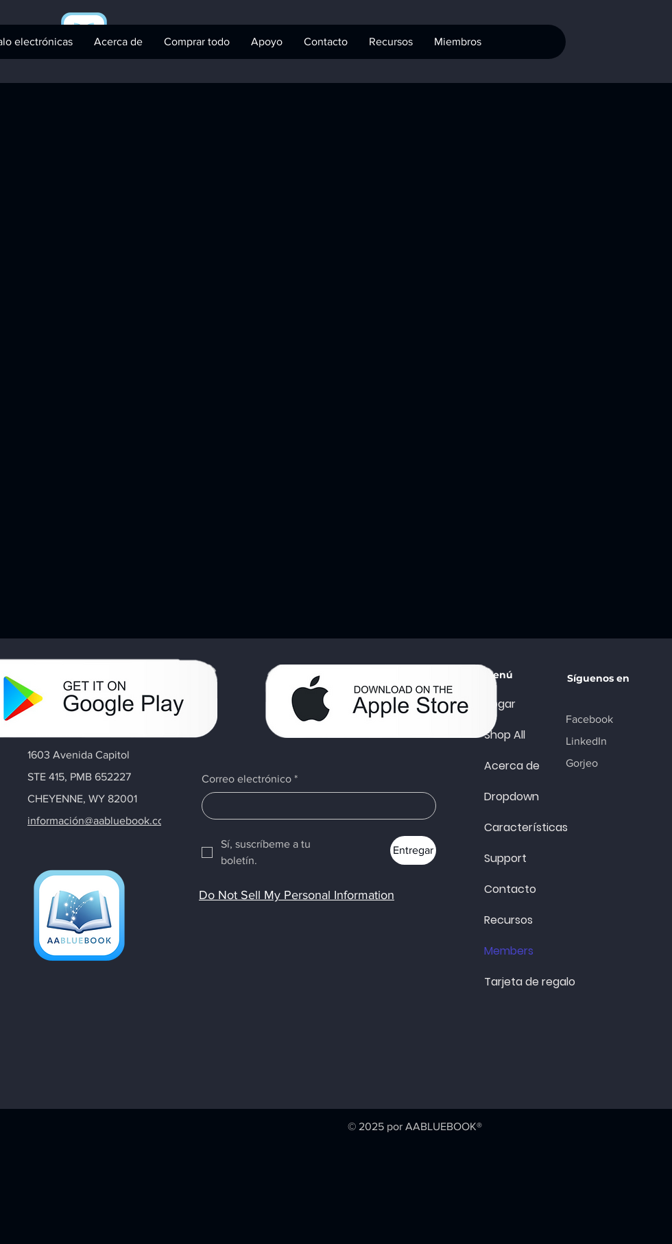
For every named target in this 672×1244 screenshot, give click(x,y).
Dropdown (511, 796)
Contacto (510, 889)
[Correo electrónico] (314, 806)
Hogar (500, 704)
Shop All (504, 735)
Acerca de (512, 766)
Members (508, 951)
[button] (266, 42)
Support (505, 858)
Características (517, 827)
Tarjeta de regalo (517, 982)
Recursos (508, 920)
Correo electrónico (250, 779)
